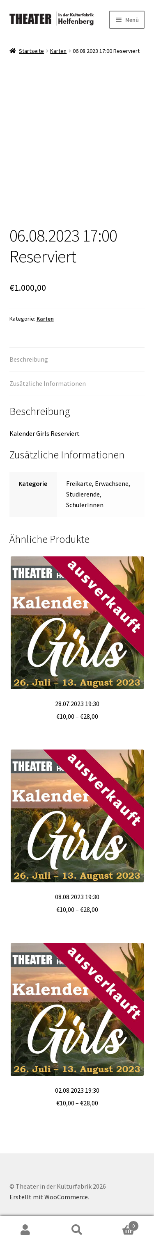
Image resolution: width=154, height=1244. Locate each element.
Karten (58, 51)
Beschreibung (28, 359)
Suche (77, 1230)
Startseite (31, 51)
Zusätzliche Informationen (47, 383)
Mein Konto (25, 1230)
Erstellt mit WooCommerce (48, 1197)
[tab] (77, 360)
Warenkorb (121, 1224)
